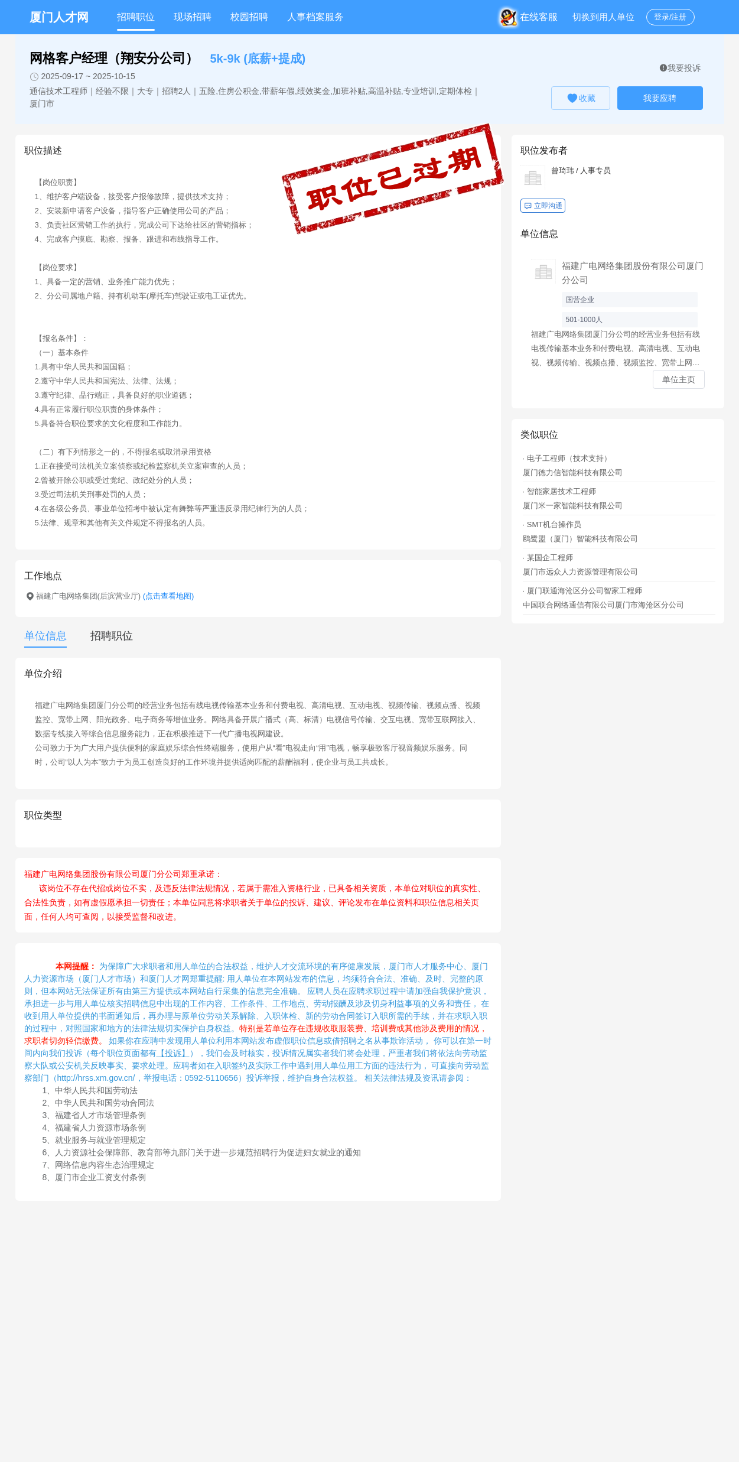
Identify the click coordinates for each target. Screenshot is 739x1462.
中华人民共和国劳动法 (96, 1090)
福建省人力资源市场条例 (100, 1127)
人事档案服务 (315, 17)
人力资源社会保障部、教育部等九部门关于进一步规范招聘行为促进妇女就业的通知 (208, 1152)
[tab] (106, 636)
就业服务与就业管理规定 (100, 1140)
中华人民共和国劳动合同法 (104, 1102)
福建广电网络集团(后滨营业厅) (115, 596)
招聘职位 (136, 17)
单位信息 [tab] (45, 636)
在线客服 (531, 17)
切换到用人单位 (603, 17)
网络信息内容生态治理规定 (104, 1164)
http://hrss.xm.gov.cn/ (96, 1078)
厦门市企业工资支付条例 (100, 1177)
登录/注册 (670, 16)
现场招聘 (192, 17)
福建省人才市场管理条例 (100, 1115)
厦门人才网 (59, 17)
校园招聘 (249, 17)
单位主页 (678, 379)
